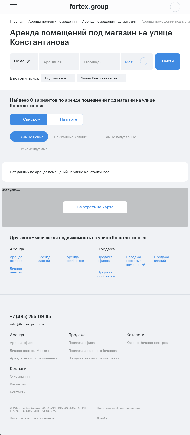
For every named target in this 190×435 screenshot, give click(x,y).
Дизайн (106, 420)
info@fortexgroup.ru (27, 324)
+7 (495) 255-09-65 (30, 316)
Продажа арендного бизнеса (92, 350)
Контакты (18, 391)
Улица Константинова (99, 78)
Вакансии (18, 384)
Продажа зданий (161, 258)
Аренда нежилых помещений (34, 358)
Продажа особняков (106, 274)
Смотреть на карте (95, 207)
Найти (168, 61)
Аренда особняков (75, 258)
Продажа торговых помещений (135, 260)
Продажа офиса (81, 342)
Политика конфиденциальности (119, 407)
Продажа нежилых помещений (93, 358)
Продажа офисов (105, 258)
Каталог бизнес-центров (147, 342)
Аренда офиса (22, 342)
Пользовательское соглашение (32, 417)
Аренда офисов (16, 258)
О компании (20, 376)
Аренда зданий (44, 258)
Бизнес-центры (16, 270)
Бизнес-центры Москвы (29, 350)
